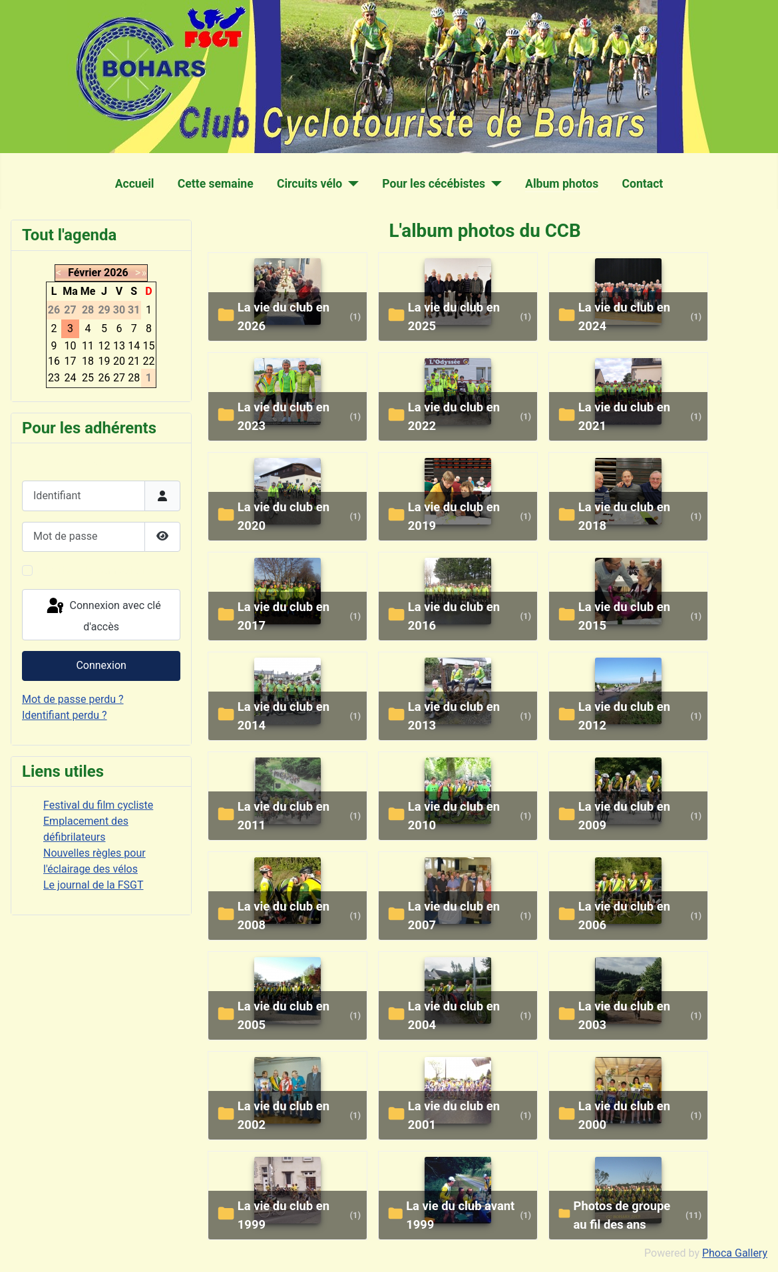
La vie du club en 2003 (624, 1015)
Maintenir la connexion (91, 570)
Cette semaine (216, 183)
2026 (116, 272)
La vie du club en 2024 (624, 316)
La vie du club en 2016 (454, 616)
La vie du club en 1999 (283, 1215)
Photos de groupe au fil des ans (622, 1215)
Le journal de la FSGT (93, 885)
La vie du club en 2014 (283, 716)
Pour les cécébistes (433, 183)
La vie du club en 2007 (454, 915)
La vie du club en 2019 (454, 516)
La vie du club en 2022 (454, 416)
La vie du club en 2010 (454, 815)
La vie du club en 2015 (624, 616)
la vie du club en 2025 (454, 316)
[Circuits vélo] (350, 183)
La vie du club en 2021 (624, 416)
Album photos (561, 183)
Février (84, 272)
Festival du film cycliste (98, 805)
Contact (643, 183)
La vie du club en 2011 (283, 815)
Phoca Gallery (734, 1253)
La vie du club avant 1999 (460, 1215)
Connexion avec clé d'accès (103, 614)
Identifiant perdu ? (64, 715)
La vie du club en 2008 (283, 915)
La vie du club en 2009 (624, 815)
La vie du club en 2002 (283, 1115)
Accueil (134, 183)
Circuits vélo (309, 183)
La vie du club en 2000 (624, 1115)
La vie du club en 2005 (283, 1015)
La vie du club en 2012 (624, 716)
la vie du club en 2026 (283, 316)
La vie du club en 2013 (454, 716)
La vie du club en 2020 (283, 516)
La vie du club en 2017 (283, 616)
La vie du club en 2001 (454, 1115)
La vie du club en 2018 (624, 516)
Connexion (101, 665)
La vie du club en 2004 (454, 1015)
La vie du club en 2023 (283, 416)
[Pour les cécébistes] (493, 183)
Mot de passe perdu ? (73, 699)
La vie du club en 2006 (624, 915)
